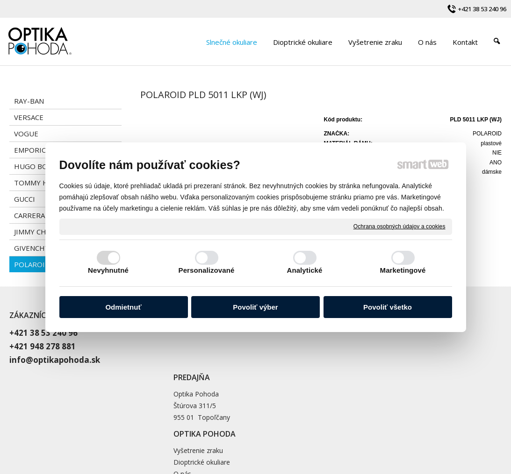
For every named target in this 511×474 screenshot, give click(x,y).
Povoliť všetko (387, 307)
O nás (350, 355)
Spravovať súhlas (434, 430)
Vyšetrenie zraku (366, 331)
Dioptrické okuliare (369, 343)
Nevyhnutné (108, 270)
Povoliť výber (255, 307)
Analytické (304, 270)
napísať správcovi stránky (274, 430)
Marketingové (403, 270)
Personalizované (207, 270)
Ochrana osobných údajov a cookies (399, 226)
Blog (348, 366)
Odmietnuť (123, 307)
